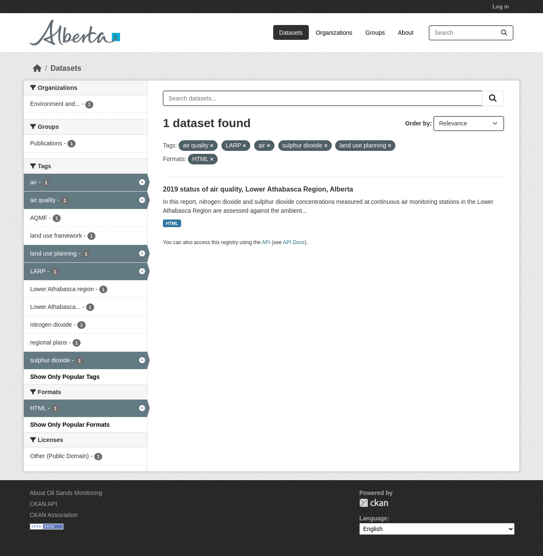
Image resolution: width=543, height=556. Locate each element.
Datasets (290, 32)
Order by (417, 123)
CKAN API (43, 503)
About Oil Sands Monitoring (66, 492)
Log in (501, 6)
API (266, 242)
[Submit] (503, 32)
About (406, 32)
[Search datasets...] (471, 32)
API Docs (294, 242)
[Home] (37, 68)
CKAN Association (54, 515)
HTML (172, 223)
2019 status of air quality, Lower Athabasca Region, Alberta (258, 189)
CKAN (373, 502)
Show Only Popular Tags (65, 376)
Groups (375, 32)
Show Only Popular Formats (69, 424)
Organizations (334, 32)
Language (373, 518)
